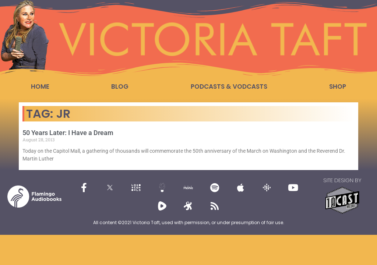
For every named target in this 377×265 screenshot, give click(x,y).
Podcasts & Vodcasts (229, 86)
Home (40, 86)
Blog (119, 86)
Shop (337, 86)
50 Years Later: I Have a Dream (67, 133)
